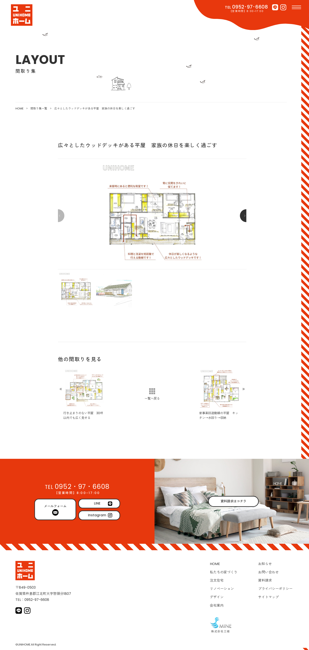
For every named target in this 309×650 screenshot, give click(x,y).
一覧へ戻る (152, 398)
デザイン (217, 597)
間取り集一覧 (38, 108)
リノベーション (222, 588)
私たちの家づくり (223, 572)
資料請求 (265, 580)
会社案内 (217, 605)
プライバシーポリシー (275, 588)
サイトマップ (268, 597)
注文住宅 (217, 580)
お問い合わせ (268, 572)
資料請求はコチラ (233, 501)
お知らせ (265, 563)
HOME (19, 108)
